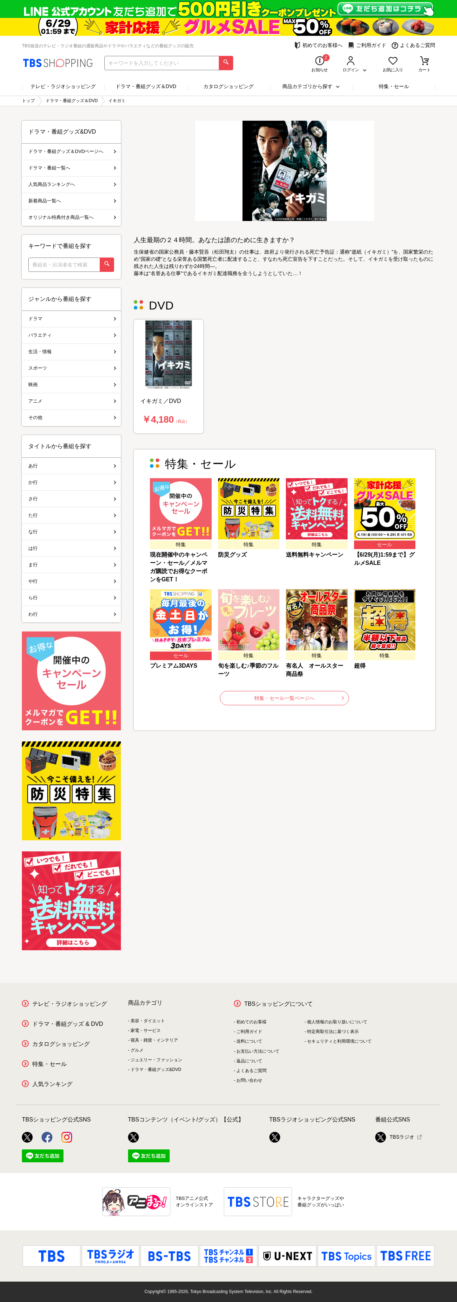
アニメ (72, 401)
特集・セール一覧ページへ (299, 698)
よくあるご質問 (413, 45)
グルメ (137, 1050)
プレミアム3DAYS (173, 666)
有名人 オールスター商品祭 (314, 670)
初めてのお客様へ (318, 45)
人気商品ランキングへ (72, 184)
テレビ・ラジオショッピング (63, 86)
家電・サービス (146, 1030)
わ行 (72, 614)
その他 (72, 417)
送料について (249, 1041)
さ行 (72, 498)
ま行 (72, 564)
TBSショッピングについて (278, 1004)
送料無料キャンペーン (314, 555)
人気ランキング (52, 1084)
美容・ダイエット (148, 1020)
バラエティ (72, 335)
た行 (72, 515)
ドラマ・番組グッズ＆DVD (146, 86)
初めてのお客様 (251, 1021)
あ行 (72, 466)
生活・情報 (72, 351)
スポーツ (72, 368)
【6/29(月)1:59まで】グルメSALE (384, 559)
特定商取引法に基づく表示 (333, 1031)
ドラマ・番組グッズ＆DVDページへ (72, 151)
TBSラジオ (394, 1137)
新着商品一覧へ (72, 200)
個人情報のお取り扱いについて (337, 1021)
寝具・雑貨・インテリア (154, 1040)
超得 (360, 666)
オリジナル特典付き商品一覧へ (72, 217)
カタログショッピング (228, 86)
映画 (72, 384)
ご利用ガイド (367, 45)
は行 (72, 548)
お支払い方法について (257, 1051)
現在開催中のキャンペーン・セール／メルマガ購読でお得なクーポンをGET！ (178, 567)
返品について (249, 1060)
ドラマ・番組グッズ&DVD (156, 1069)
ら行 (72, 597)
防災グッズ (232, 555)
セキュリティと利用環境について (339, 1041)
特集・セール (394, 86)
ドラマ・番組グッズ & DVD (67, 1024)
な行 (72, 531)
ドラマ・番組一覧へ (72, 167)
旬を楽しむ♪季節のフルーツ (248, 670)
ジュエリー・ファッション (156, 1059)
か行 (72, 482)
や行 (72, 581)
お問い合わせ (249, 1080)
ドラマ (72, 318)
